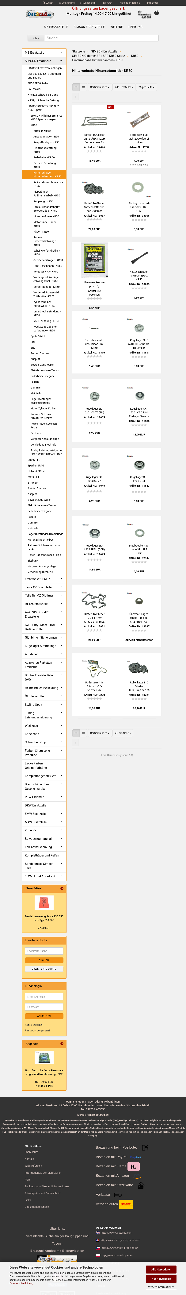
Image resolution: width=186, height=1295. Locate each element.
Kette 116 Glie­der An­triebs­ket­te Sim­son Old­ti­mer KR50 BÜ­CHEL (94, 207)
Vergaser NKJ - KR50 (45, 271)
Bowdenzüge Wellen (42, 364)
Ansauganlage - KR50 (46, 136)
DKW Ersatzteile (35, 805)
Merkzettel (151, 3)
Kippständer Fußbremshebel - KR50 (46, 193)
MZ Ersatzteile (56, 27)
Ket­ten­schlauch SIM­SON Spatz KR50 (139, 275)
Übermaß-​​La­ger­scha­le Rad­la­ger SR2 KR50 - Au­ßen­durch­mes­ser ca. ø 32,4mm (139, 618)
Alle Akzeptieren (161, 1269)
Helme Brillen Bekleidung (41, 688)
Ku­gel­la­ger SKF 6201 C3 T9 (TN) (94, 410)
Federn (35, 381)
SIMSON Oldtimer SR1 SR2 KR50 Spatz (43, 108)
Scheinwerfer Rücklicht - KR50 (47, 252)
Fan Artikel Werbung (38, 847)
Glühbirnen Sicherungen (41, 637)
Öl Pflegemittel (34, 696)
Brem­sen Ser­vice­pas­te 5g (94, 284)
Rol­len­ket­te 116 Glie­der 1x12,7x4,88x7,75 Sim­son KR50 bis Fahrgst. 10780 (139, 686)
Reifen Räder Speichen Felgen (44, 425)
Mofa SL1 (33, 476)
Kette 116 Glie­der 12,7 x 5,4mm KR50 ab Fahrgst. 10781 (94, 618)
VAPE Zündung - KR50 (46, 321)
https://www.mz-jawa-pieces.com (120, 1240)
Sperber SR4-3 (36, 465)
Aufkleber (31, 654)
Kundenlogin (87, 3)
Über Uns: (57, 1229)
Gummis (35, 387)
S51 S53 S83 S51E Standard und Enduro (44, 75)
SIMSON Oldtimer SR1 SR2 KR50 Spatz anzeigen (46, 117)
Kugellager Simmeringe (40, 646)
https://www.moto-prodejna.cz (119, 1247)
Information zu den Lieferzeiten (43, 1172)
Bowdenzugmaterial (38, 839)
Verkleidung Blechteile (43, 444)
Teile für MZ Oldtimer (39, 595)
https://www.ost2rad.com (116, 1232)
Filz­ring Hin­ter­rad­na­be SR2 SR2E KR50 (139, 207)
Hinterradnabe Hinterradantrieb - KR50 (47, 174)
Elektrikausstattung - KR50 (45, 149)
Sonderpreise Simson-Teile (39, 866)
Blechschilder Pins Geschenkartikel (37, 787)
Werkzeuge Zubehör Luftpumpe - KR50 (45, 328)
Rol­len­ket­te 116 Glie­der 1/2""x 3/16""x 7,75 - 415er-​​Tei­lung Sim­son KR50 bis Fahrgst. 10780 (94, 686)
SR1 (33, 341)
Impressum (31, 1152)
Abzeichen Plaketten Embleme (38, 665)
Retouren (106, 3)
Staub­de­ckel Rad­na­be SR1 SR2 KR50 (139, 549)
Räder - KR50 (41, 231)
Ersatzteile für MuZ (37, 579)
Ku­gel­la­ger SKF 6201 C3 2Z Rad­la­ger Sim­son (139, 344)
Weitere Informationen (161, 1287)
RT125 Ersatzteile (36, 604)
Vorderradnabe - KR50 (46, 286)
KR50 (34, 125)
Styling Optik (33, 704)
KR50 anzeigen (42, 130)
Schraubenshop (35, 742)
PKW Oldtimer (34, 797)
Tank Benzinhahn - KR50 (47, 265)
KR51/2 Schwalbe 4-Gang (43, 94)
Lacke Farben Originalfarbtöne (36, 766)
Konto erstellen (34, 1024)
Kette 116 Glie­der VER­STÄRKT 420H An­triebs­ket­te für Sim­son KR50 (94, 138)
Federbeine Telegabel (43, 376)
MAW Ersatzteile (36, 822)
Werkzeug (31, 726)
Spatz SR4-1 (38, 336)
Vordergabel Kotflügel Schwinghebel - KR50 (46, 279)
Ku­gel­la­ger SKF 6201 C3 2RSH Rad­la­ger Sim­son (139, 412)
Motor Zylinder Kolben (43, 408)
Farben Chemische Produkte (37, 753)
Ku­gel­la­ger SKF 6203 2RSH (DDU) (94, 547)
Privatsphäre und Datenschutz (43, 1193)
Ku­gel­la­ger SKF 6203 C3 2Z (94, 479)
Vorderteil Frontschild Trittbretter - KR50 (46, 294)
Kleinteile (36, 393)
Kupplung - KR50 (43, 201)
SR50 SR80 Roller (38, 83)
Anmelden (44, 1016)
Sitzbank (36, 433)
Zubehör (30, 830)
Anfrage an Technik (129, 3)
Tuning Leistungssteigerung (38, 715)
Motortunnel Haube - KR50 (45, 224)
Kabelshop (32, 734)
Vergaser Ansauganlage (45, 438)
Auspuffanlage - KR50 (46, 142)
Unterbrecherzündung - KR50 (47, 313)
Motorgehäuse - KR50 (46, 216)
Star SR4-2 (34, 459)
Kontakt (29, 1158)
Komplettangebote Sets (40, 776)
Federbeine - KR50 (44, 157)
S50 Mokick (34, 89)
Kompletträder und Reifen (42, 855)
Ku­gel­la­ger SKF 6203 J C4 (139, 479)
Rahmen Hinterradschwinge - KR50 (45, 241)
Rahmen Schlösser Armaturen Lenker (41, 416)
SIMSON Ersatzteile (89, 27)
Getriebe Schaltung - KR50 (45, 165)
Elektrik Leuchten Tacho (45, 370)
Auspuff (35, 359)
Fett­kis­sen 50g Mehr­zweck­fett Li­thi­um (139, 138)
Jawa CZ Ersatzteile (38, 587)
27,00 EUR (44, 927)
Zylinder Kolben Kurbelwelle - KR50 (44, 303)
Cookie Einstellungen (37, 1206)
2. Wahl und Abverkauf (40, 876)
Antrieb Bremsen (40, 353)
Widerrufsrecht (33, 1165)
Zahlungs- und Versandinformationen (47, 1186)
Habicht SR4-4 (36, 471)
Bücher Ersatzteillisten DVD (40, 678)
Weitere (116, 27)
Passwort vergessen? (37, 1030)
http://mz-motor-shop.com (116, 1255)
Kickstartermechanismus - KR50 (48, 184)
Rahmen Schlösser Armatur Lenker (44, 547)
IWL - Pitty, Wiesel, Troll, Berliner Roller (40, 627)
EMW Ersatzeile (35, 814)
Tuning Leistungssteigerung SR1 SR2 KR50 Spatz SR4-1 (47, 452)
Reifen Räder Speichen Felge (44, 554)
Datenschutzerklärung (21, 1283)
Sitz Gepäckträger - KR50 (48, 260)
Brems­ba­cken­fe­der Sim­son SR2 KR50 (94, 344)
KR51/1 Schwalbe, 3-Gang (43, 100)
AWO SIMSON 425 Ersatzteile (37, 614)
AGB (27, 1179)
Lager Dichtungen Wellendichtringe (41, 400)
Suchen (48, 3)
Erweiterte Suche (44, 969)
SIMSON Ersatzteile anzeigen (45, 68)
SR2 (33, 347)
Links (28, 1200)
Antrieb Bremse (37, 488)
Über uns (135, 27)
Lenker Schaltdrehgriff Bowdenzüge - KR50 (46, 208)
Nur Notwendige (161, 1278)
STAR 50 (33, 482)
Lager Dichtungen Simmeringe (45, 533)
